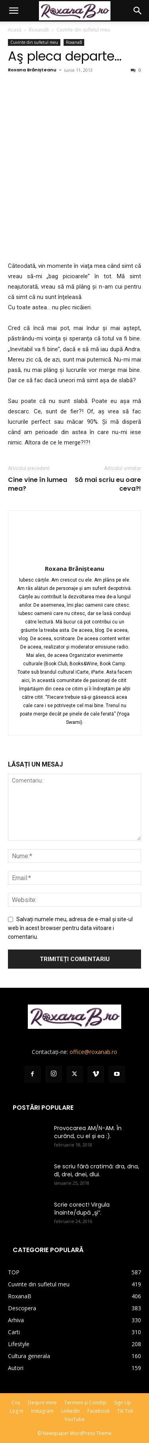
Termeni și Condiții (85, 1402)
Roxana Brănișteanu (32, 70)
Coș (16, 1402)
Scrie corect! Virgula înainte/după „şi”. (82, 1209)
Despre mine (42, 1402)
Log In (16, 1411)
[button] (13, 11)
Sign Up (122, 1402)
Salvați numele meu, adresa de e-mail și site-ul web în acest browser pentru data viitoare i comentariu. (70, 928)
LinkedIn (70, 1411)
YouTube (74, 1419)
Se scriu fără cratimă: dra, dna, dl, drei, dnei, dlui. (96, 1170)
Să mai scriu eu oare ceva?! (108, 484)
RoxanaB (39, 29)
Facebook (98, 1411)
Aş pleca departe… (65, 56)
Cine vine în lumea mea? (37, 484)
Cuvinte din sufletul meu (83, 29)
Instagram (42, 1411)
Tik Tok (125, 1411)
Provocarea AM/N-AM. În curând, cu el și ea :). (88, 1132)
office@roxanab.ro (93, 1052)
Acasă (14, 29)
